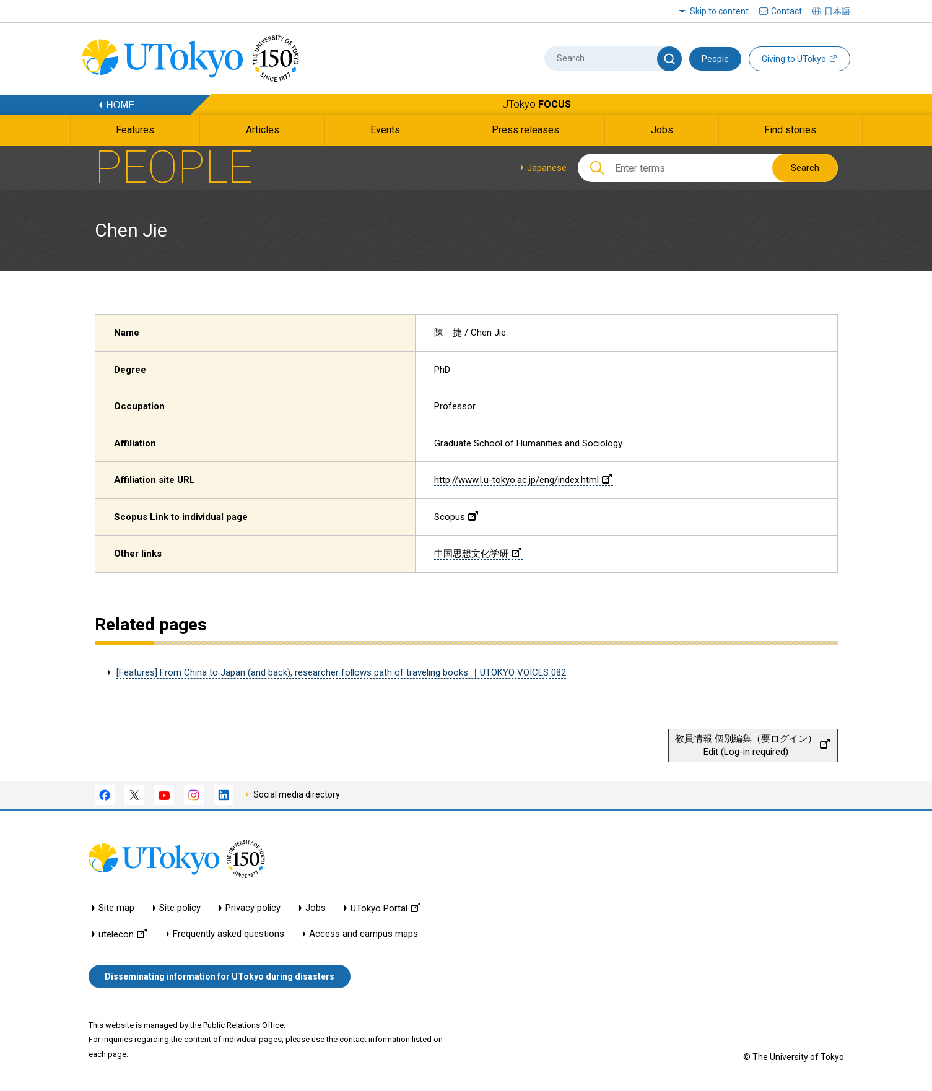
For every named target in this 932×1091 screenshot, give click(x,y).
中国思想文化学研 (477, 553)
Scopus (456, 517)
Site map (116, 908)
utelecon (122, 934)
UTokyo (536, 104)
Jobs (315, 908)
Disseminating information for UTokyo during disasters (219, 976)
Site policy (180, 908)
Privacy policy (253, 908)
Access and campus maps (363, 934)
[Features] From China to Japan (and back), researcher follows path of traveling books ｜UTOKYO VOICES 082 (341, 672)
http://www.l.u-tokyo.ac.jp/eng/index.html (523, 479)
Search (805, 167)
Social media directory (296, 794)
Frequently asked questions (228, 934)
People (715, 59)
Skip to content (719, 11)
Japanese (547, 167)
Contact (786, 11)
